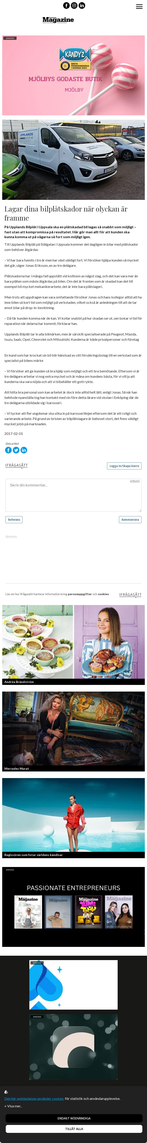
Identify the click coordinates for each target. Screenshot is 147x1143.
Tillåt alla (74, 1129)
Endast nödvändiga (74, 1118)
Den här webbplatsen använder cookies (34, 1098)
